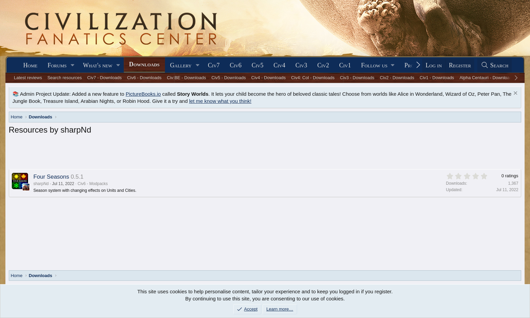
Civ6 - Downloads (144, 77)
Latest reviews (28, 77)
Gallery (181, 65)
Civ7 (214, 65)
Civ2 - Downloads (397, 77)
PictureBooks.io (143, 94)
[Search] (494, 65)
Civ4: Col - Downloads (313, 77)
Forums (57, 65)
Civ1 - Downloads (437, 77)
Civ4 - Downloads (268, 77)
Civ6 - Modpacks (92, 183)
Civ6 (236, 65)
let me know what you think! (220, 101)
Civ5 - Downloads (228, 77)
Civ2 (323, 65)
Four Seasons (51, 177)
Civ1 (345, 65)
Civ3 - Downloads (357, 77)
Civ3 (301, 65)
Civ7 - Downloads (104, 77)
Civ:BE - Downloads (186, 77)
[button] (72, 65)
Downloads (144, 64)
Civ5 (258, 65)
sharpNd (41, 183)
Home (30, 65)
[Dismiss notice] (514, 93)
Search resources (64, 77)
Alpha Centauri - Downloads (486, 77)
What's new (97, 65)
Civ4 (279, 65)
